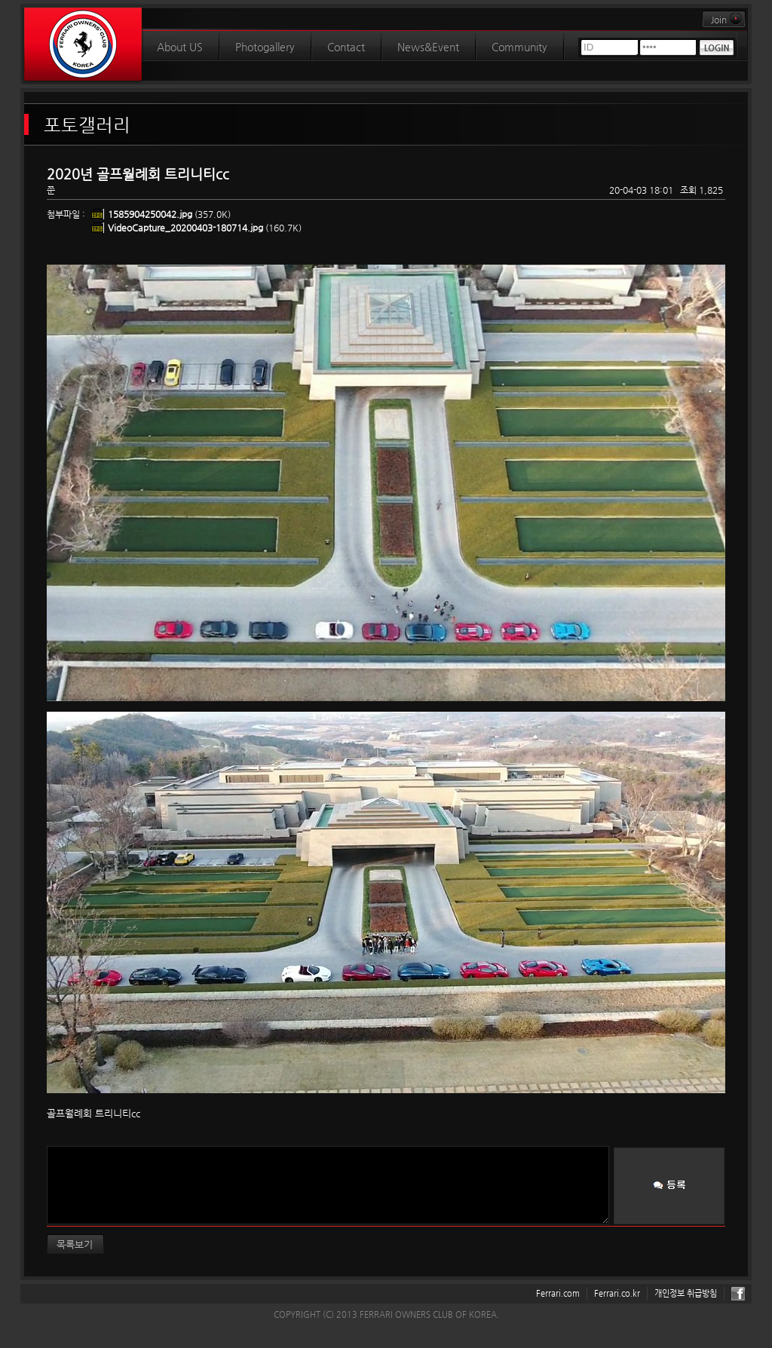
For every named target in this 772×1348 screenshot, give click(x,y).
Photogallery (265, 47)
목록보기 (75, 1244)
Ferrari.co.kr (617, 1293)
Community (519, 47)
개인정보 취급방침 (685, 1293)
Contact (346, 47)
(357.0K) (169, 214)
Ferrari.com (558, 1293)
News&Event (428, 47)
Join (728, 19)
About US (180, 47)
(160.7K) (205, 227)
